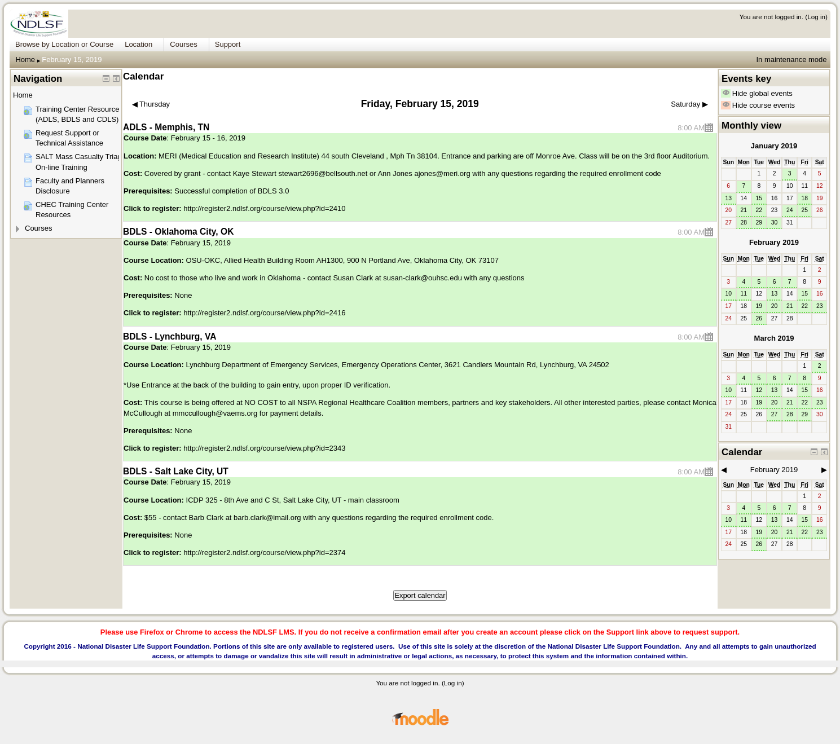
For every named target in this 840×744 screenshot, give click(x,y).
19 (759, 306)
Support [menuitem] (228, 44)
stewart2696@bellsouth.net (323, 173)
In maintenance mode (791, 59)
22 (759, 210)
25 (804, 210)
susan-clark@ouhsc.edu (422, 278)
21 (743, 210)
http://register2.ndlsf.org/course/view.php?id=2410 (264, 208)
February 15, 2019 (72, 59)
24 (789, 210)
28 (743, 222)
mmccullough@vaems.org (215, 413)
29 (759, 222)
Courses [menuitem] (183, 44)
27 (774, 414)
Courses (38, 228)
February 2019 (774, 242)
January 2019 (774, 146)
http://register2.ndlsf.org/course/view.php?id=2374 (264, 552)
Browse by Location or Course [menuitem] (64, 44)
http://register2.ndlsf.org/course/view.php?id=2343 (264, 448)
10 (728, 293)
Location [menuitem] (138, 44)
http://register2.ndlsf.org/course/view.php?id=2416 (264, 313)
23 (819, 306)
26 (759, 318)
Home (25, 59)
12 (759, 390)
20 (774, 306)
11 (743, 293)
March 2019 (774, 338)
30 (774, 222)
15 (759, 198)
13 (728, 198)
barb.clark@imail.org (267, 517)
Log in (816, 16)
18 (804, 198)
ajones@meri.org (442, 173)
